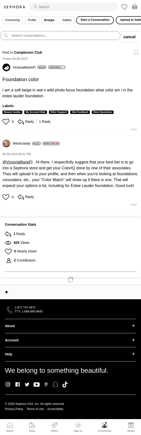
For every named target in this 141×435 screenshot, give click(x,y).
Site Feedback (80, 112)
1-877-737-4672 (25, 307)
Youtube (37, 385)
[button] (6, 121)
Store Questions (102, 112)
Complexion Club (28, 52)
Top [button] (6, 292)
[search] (73, 6)
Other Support (58, 112)
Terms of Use (35, 409)
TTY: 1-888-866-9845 (29, 311)
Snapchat (55, 384)
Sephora (14, 7)
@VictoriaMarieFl (17, 162)
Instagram (8, 384)
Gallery (66, 20)
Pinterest (46, 384)
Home (9, 430)
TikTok (65, 384)
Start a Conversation (95, 20)
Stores (131, 430)
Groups (49, 20)
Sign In (78, 427)
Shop (32, 430)
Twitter (27, 384)
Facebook (17, 384)
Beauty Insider (12, 112)
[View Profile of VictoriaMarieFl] (29, 67)
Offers (54, 430)
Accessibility (55, 409)
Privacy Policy (14, 409)
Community (105, 430)
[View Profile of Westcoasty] (27, 143)
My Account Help (36, 112)
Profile (32, 20)
